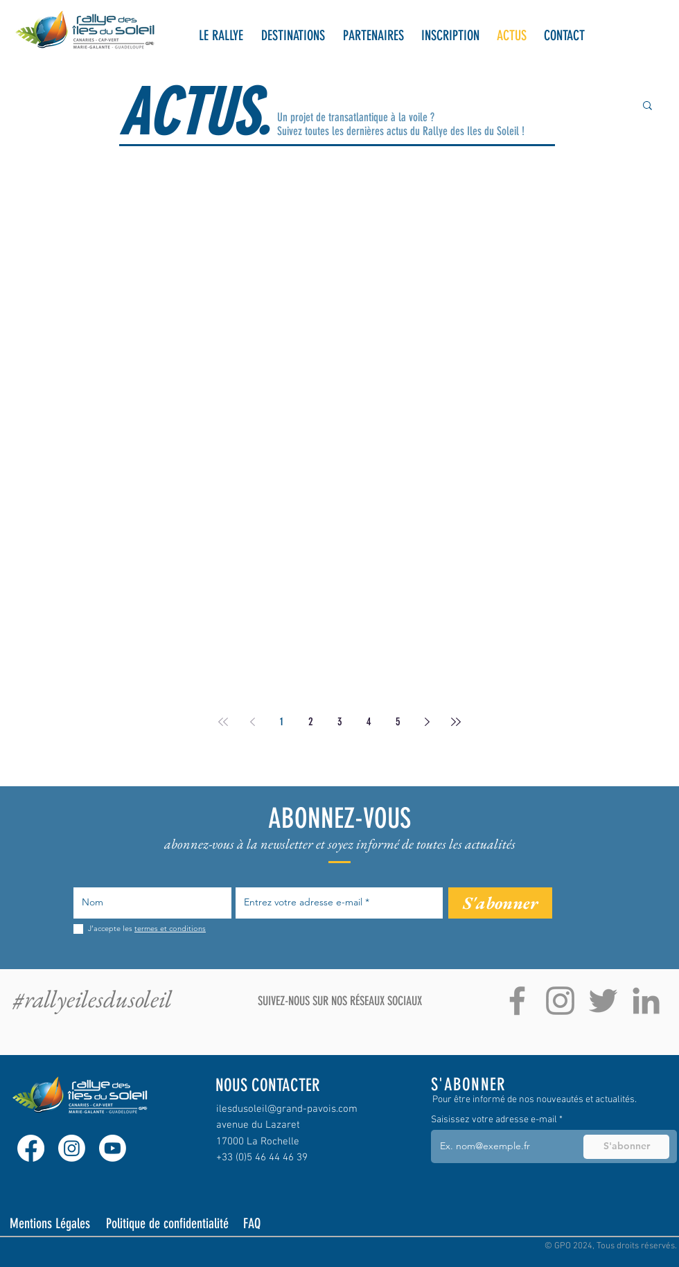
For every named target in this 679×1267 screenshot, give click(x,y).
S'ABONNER (468, 1084)
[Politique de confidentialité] (168, 1223)
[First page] (223, 721)
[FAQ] (263, 1223)
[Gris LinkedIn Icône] (646, 1001)
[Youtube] (112, 1148)
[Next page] (426, 721)
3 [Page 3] (339, 721)
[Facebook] (30, 1148)
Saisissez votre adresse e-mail (494, 1120)
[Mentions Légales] (52, 1223)
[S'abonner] (500, 903)
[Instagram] (71, 1148)
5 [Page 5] (398, 721)
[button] (221, 36)
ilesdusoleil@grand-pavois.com (287, 1109)
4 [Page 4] (369, 721)
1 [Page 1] (281, 721)
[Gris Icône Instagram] (560, 1001)
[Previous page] (252, 721)
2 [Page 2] (310, 721)
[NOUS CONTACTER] (277, 1085)
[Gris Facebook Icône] (517, 1001)
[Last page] (455, 721)
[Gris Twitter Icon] (603, 1001)
